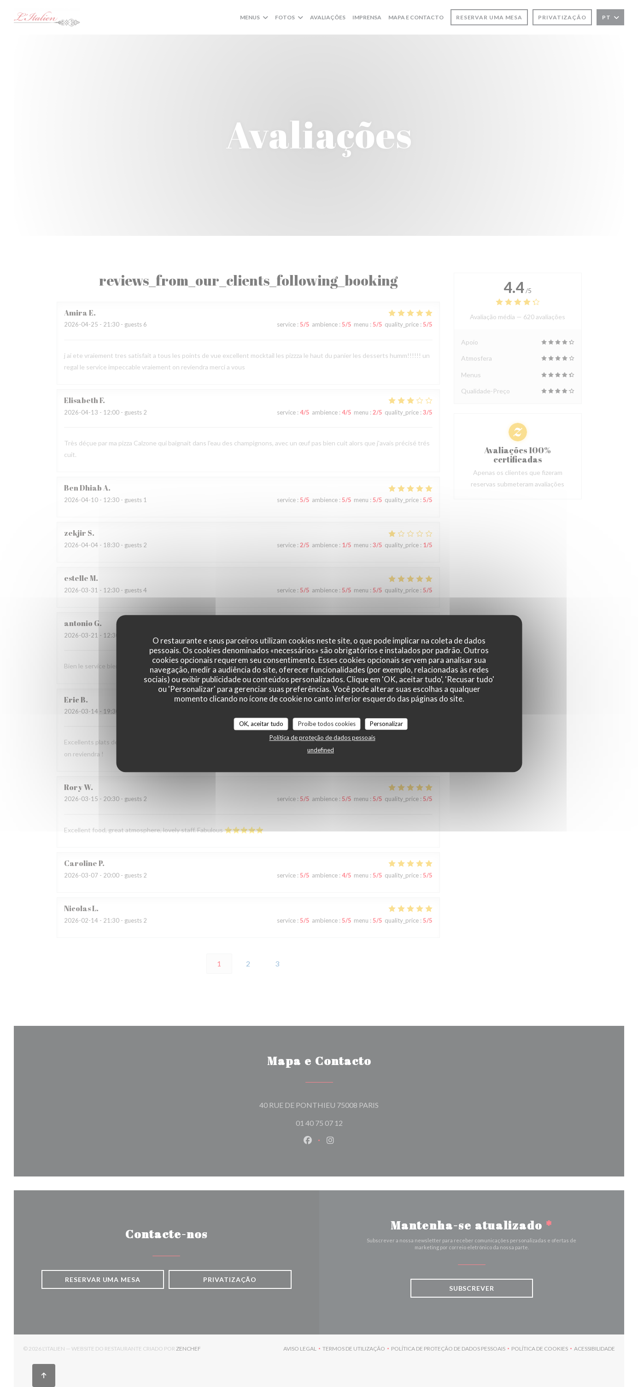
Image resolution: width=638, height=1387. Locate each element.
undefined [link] (320, 750)
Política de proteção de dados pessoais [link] (322, 737)
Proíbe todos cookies (327, 723)
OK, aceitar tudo (261, 723)
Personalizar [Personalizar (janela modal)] (386, 723)
